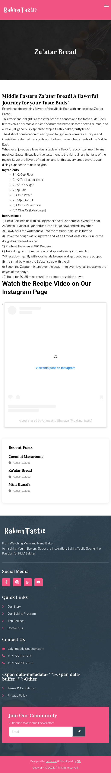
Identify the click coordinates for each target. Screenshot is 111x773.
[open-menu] (106, 7)
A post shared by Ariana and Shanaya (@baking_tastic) (55, 420)
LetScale (51, 761)
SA (79, 761)
